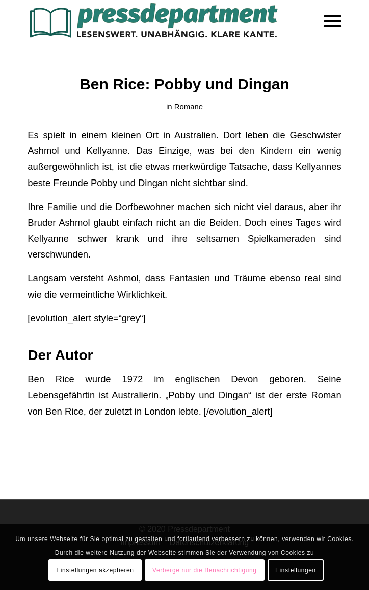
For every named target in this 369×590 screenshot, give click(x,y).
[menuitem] (327, 20)
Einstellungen (295, 570)
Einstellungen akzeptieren (95, 570)
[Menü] (327, 20)
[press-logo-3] (153, 20)
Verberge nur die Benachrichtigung (204, 570)
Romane (188, 106)
